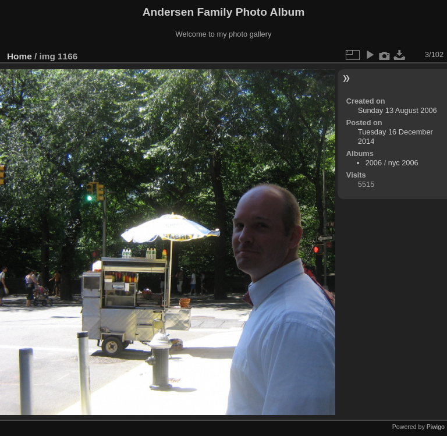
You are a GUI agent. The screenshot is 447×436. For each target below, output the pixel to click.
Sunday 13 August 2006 (397, 110)
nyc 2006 (403, 162)
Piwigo (436, 426)
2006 (374, 162)
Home (19, 56)
